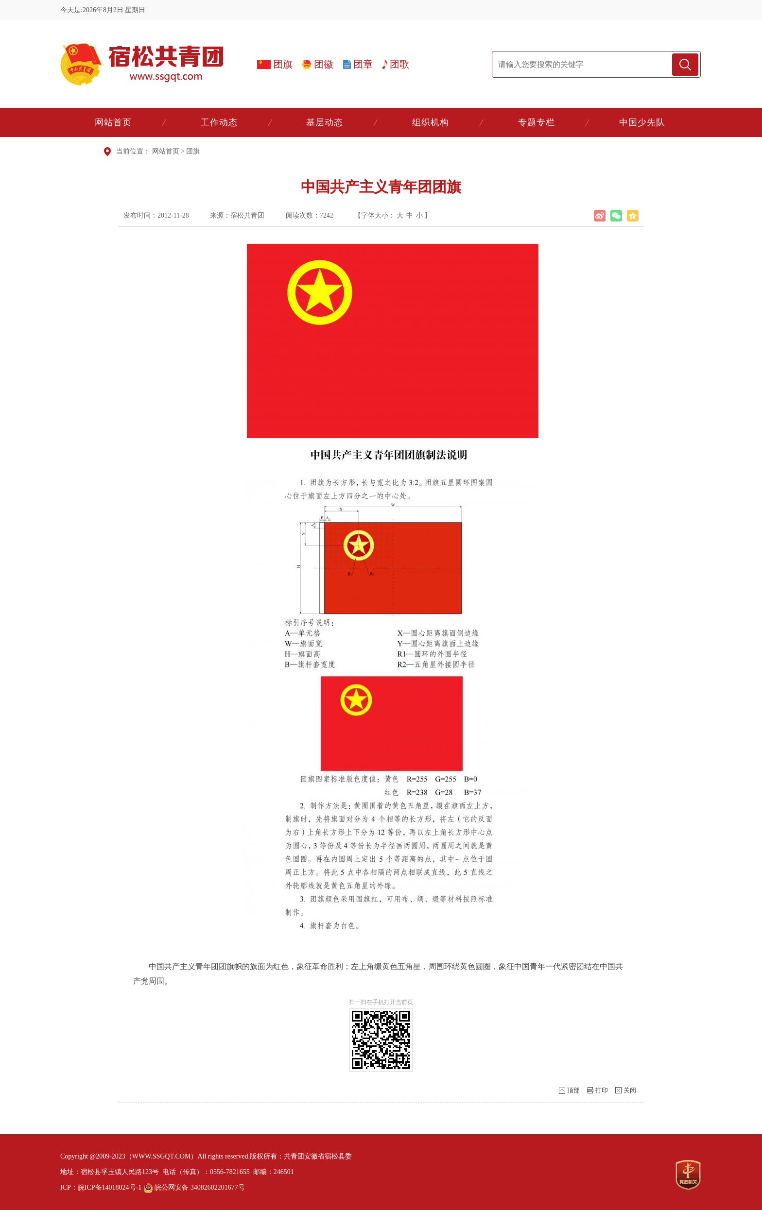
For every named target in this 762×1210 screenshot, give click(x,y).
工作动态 (219, 122)
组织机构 (430, 122)
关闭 (629, 1090)
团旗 (193, 151)
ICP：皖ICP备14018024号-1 (100, 1187)
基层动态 (324, 122)
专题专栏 (536, 122)
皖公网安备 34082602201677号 (194, 1187)
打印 (601, 1090)
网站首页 (113, 122)
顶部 (573, 1090)
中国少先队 (642, 122)
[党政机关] (688, 1175)
